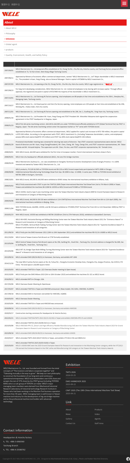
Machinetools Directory (60, 459)
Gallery (69, 419)
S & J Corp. (74, 459)
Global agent (10, 44)
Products (98, 409)
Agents (98, 419)
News (68, 414)
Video (97, 414)
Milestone (9, 39)
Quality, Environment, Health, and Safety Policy (25, 55)
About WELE (10, 28)
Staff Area (99, 423)
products (8, 50)
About (68, 409)
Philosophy (9, 33)
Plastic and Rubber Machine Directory (93, 459)
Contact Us (70, 423)
